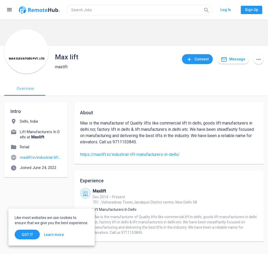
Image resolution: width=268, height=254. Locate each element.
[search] (139, 9)
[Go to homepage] (39, 10)
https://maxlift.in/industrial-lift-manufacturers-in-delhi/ (130, 154)
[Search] (206, 10)
